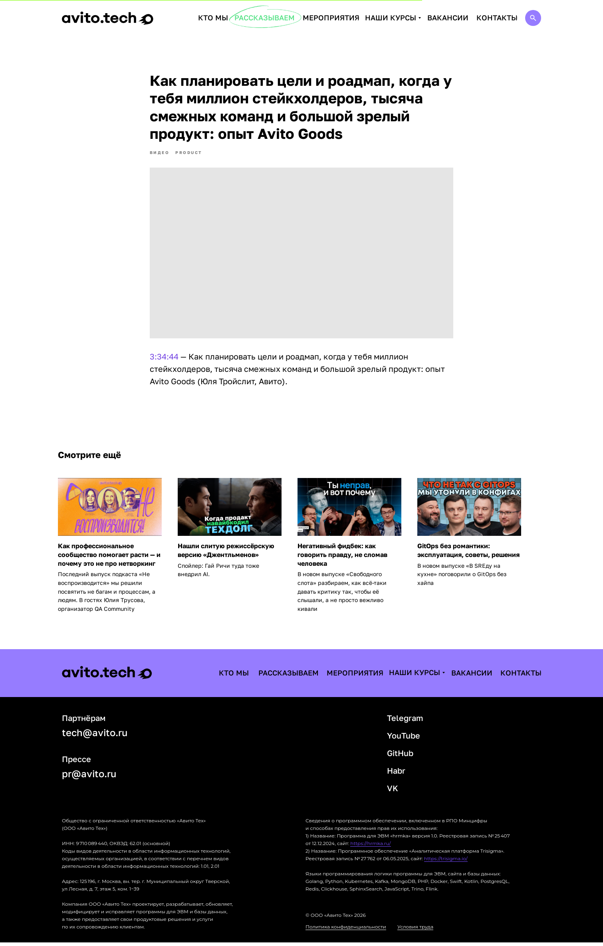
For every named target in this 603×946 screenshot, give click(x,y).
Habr (396, 774)
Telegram (405, 721)
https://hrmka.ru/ (370, 847)
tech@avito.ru (94, 736)
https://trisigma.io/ (446, 862)
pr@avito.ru (89, 777)
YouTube (403, 739)
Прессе (76, 762)
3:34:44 (164, 358)
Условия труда (415, 930)
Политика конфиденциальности (345, 930)
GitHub (400, 756)
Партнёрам (83, 721)
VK (392, 791)
